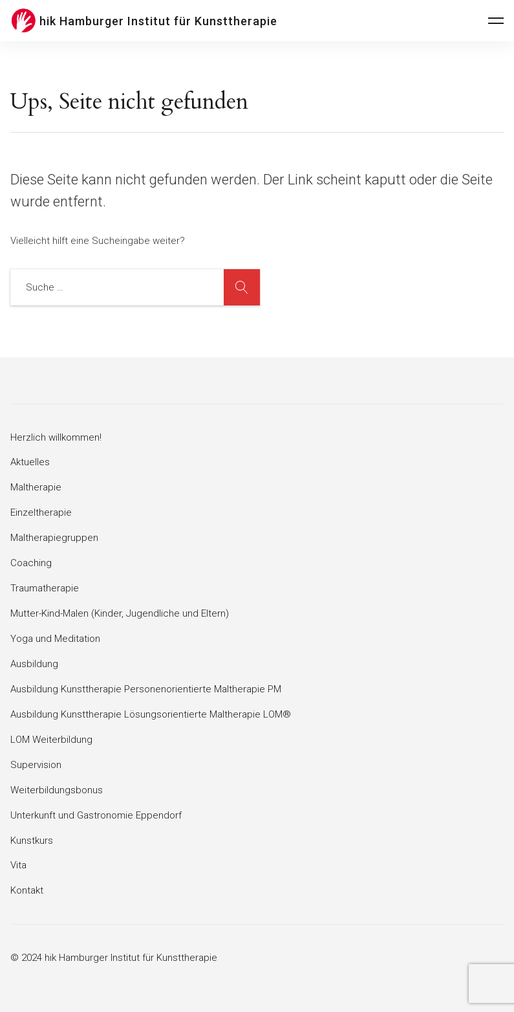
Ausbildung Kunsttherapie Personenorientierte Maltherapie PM (145, 689)
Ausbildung (34, 664)
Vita (18, 865)
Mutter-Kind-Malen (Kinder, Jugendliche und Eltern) (119, 613)
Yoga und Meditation (55, 638)
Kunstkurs (31, 840)
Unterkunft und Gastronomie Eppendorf (96, 815)
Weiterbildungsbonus (56, 790)
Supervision (35, 765)
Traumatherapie (44, 588)
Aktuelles (30, 462)
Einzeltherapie (41, 512)
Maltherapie (35, 487)
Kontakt (26, 890)
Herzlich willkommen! (56, 437)
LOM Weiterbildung (51, 739)
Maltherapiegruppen (54, 538)
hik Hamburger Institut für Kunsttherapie (158, 21)
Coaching (31, 563)
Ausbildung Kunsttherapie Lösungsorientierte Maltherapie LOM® (150, 714)
